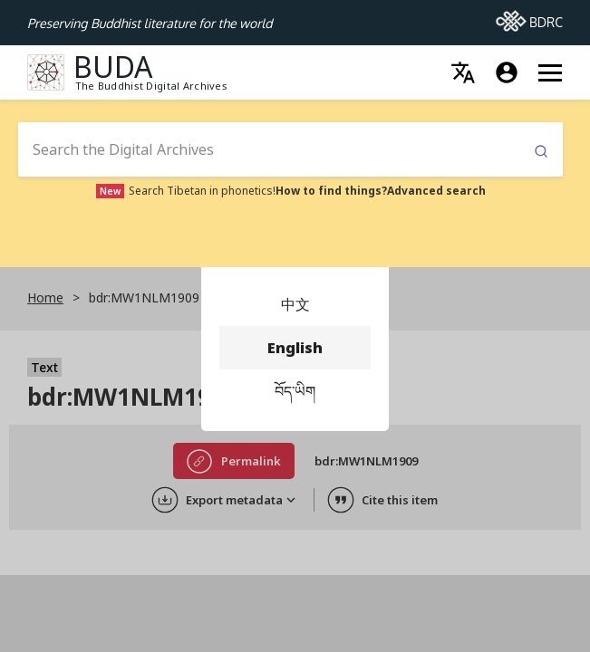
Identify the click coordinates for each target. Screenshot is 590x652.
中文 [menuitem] (295, 304)
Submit (541, 151)
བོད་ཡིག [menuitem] (295, 391)
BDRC (529, 17)
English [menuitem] (295, 347)
